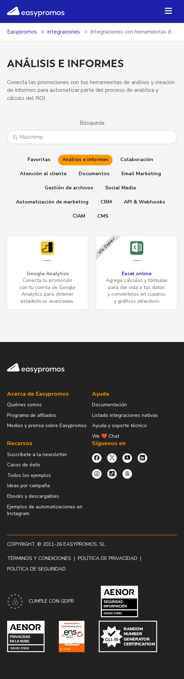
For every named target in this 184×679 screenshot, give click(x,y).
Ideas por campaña (28, 485)
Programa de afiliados (31, 415)
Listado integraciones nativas (125, 415)
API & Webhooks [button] (144, 202)
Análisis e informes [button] (85, 159)
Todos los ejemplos (29, 475)
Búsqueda (92, 123)
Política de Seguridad (36, 569)
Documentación (109, 404)
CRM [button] (106, 202)
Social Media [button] (120, 187)
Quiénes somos (24, 404)
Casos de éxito (23, 464)
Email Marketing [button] (141, 173)
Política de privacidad (107, 558)
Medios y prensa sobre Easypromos (47, 425)
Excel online (136, 273)
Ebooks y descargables (33, 496)
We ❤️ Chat (105, 436)
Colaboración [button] (136, 159)
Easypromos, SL (84, 544)
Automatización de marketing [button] (52, 202)
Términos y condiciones (39, 558)
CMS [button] (102, 216)
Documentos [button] (94, 173)
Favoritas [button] (39, 159)
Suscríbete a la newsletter (37, 454)
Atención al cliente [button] (43, 173)
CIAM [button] (79, 216)
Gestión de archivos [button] (69, 187)
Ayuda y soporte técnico (119, 425)
